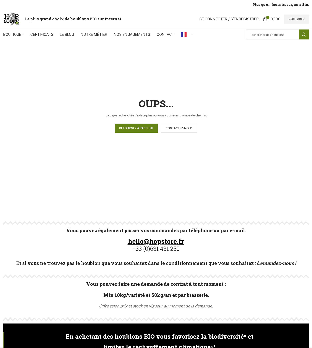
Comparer (296, 19)
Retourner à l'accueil (136, 128)
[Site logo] (12, 18)
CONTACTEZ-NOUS (179, 128)
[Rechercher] (277, 34)
